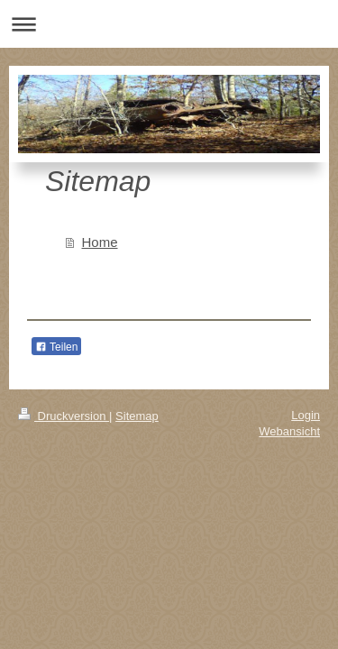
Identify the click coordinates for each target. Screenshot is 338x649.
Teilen (56, 347)
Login (305, 415)
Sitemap (137, 416)
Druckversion (63, 416)
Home (100, 242)
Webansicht (289, 431)
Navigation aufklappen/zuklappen (169, 24)
